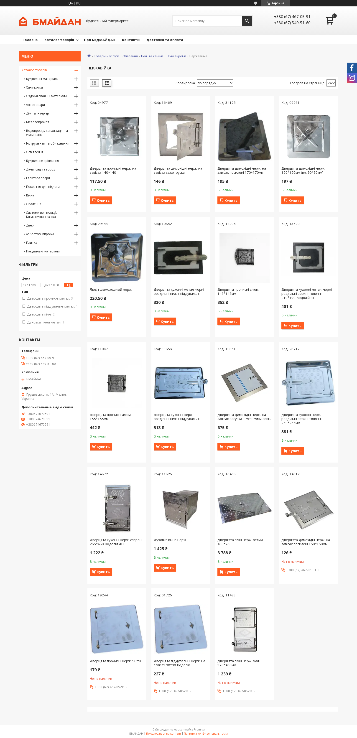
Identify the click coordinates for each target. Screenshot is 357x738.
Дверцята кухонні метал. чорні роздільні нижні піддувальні (179, 291)
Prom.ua (199, 729)
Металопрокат (37, 122)
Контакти (131, 39)
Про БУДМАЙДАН (99, 39)
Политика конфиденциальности (206, 733)
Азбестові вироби (40, 234)
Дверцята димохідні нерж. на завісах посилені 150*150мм (305, 542)
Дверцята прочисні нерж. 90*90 (116, 661)
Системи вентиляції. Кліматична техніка (41, 214)
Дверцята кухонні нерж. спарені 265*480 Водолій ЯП (116, 542)
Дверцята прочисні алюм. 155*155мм (110, 416)
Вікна (30, 195)
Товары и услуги (106, 56)
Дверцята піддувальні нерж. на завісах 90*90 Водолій (179, 663)
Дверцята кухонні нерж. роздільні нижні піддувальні (176, 416)
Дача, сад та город (40, 169)
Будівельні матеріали (42, 78)
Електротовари (38, 178)
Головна (30, 39)
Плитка (31, 242)
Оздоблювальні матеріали (46, 96)
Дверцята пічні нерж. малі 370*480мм (238, 663)
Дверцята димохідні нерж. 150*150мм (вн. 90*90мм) (303, 170)
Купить (103, 200)
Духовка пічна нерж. (170, 540)
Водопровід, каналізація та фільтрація (47, 132)
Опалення (130, 56)
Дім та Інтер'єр (37, 113)
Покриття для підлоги (43, 186)
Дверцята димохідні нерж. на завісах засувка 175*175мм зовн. (244, 416)
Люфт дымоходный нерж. (111, 289)
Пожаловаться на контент (163, 733)
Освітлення (34, 152)
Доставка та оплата (164, 39)
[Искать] (247, 21)
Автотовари (35, 104)
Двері (30, 225)
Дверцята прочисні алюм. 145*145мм (238, 291)
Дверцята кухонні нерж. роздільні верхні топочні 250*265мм (301, 418)
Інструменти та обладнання (47, 143)
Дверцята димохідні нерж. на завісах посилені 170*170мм (241, 170)
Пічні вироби (176, 56)
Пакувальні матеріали (43, 251)
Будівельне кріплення (42, 160)
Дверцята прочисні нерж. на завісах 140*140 (113, 170)
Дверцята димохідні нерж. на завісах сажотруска (178, 170)
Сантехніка (34, 87)
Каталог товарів (59, 39)
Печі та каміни (152, 56)
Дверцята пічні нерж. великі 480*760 (240, 542)
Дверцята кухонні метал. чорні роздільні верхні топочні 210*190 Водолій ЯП (306, 293)
